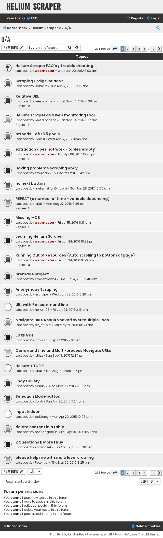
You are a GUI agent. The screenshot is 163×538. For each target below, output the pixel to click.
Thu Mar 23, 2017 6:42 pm (71, 173)
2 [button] (128, 49)
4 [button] (139, 49)
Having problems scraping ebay (47, 168)
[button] (114, 49)
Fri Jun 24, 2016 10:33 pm (76, 241)
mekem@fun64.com (51, 188)
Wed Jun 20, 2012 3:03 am (77, 71)
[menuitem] (31, 18)
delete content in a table (40, 426)
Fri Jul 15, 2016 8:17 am (74, 222)
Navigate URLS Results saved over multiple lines (62, 319)
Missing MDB (28, 217)
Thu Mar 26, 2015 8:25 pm (70, 462)
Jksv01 (40, 139)
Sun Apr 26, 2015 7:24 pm (65, 401)
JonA (39, 401)
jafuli (39, 203)
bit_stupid (43, 325)
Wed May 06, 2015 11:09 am (69, 386)
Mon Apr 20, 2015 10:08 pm (72, 416)
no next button (30, 183)
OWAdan (42, 173)
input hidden (28, 411)
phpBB (108, 534)
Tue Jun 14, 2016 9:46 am (78, 279)
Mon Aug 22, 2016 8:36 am (66, 203)
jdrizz (39, 355)
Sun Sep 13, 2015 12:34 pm (65, 355)
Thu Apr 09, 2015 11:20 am (73, 447)
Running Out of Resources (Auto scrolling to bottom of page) (75, 255)
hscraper (42, 294)
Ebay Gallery (28, 381)
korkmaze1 (43, 447)
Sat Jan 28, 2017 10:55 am (90, 188)
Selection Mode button (38, 396)
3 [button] (133, 49)
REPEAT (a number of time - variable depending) (63, 198)
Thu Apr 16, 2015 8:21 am (79, 432)
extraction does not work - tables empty (55, 149)
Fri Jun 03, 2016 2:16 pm (70, 309)
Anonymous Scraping (37, 289)
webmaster (45, 71)
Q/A (5, 39)
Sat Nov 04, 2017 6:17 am (78, 120)
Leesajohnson (46, 101)
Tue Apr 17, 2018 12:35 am (69, 86)
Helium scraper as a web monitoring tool (55, 115)
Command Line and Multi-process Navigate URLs (63, 350)
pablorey (42, 416)
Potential (41, 462)
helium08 (42, 309)
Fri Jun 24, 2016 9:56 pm (76, 260)
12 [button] (153, 49)
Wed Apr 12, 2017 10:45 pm (67, 139)
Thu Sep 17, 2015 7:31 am (62, 340)
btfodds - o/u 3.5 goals (38, 134)
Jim (38, 340)
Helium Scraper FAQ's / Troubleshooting (54, 65)
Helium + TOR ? (30, 365)
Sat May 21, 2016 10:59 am (73, 325)
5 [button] (144, 49)
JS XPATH (24, 335)
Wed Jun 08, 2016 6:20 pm (72, 294)
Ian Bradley (76, 534)
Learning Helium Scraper (39, 236)
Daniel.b (41, 86)
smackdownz (45, 279)
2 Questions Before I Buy (39, 442)
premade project (32, 274)
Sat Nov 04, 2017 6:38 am (79, 101)
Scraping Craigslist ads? (39, 81)
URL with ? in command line (42, 304)
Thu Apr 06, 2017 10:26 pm (77, 154)
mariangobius (46, 432)
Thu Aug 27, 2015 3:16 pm (65, 371)
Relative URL (27, 96)
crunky (40, 386)
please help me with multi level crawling (55, 457)
